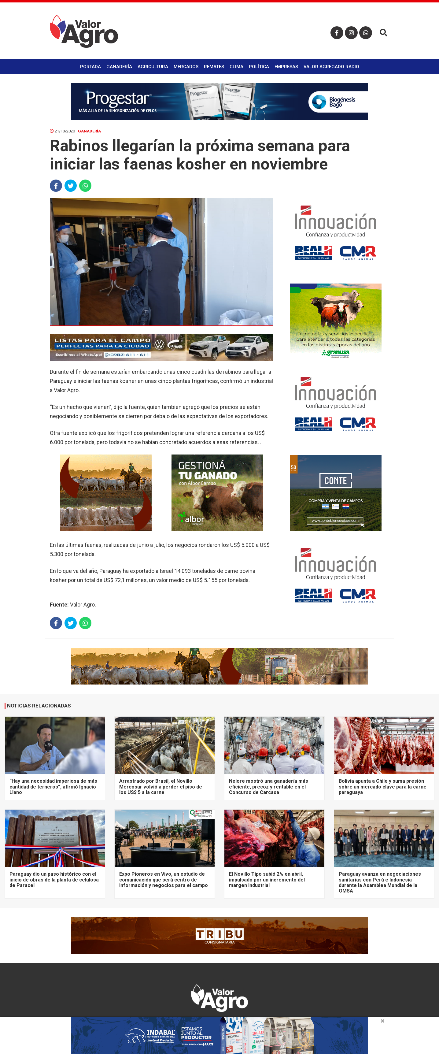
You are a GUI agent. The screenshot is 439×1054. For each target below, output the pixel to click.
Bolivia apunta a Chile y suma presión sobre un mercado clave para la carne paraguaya (382, 786)
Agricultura (153, 66)
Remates (214, 66)
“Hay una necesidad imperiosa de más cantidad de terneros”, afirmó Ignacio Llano (53, 786)
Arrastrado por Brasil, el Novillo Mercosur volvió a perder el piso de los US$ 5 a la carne (160, 786)
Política (259, 66)
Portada (90, 66)
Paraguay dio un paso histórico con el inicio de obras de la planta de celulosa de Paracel (54, 879)
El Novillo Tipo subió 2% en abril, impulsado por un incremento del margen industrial (267, 879)
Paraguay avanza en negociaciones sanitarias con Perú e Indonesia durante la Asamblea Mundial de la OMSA (380, 882)
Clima (236, 66)
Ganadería (119, 66)
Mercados (186, 66)
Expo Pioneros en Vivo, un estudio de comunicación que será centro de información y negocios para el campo (163, 879)
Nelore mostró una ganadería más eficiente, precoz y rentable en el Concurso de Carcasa (268, 786)
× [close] (383, 1021)
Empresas (286, 66)
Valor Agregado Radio (331, 66)
